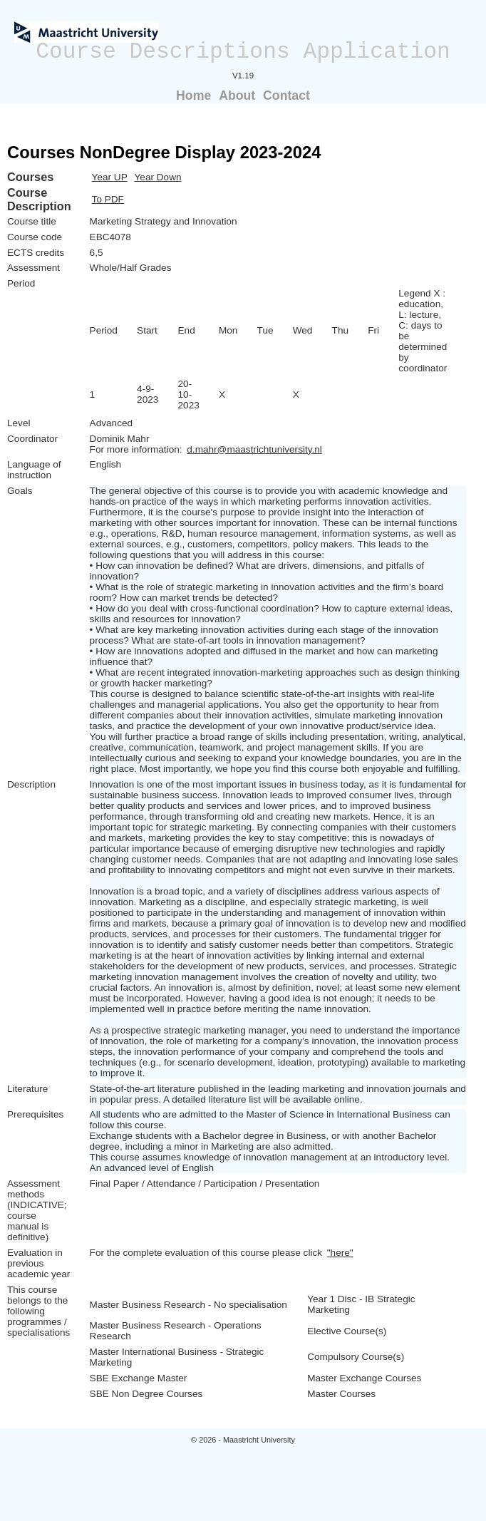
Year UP (110, 177)
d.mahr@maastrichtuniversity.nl (254, 449)
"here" (340, 1252)
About (237, 95)
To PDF (108, 199)
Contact (286, 95)
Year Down (158, 177)
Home (193, 95)
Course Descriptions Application (243, 51)
